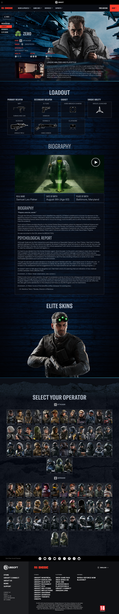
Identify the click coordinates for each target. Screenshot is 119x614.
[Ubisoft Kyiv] (44, 586)
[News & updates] (24, 8)
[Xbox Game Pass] (65, 578)
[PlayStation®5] (65, 584)
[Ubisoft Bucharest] (44, 584)
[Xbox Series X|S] (65, 580)
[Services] (49, 8)
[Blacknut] (87, 580)
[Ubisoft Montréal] (44, 578)
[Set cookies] (7, 600)
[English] (103, 568)
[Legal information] (15, 598)
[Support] (15, 586)
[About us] (15, 581)
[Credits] (44, 599)
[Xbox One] (65, 582)
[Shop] (114, 8)
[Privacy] (15, 594)
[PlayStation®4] (65, 586)
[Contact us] (15, 592)
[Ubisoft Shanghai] (44, 595)
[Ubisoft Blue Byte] (44, 582)
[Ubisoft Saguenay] (44, 592)
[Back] (7, 16)
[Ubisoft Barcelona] (44, 580)
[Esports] (59, 8)
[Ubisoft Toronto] (44, 597)
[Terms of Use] (15, 596)
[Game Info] (37, 8)
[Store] (15, 575)
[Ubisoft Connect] (15, 578)
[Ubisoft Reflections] (44, 590)
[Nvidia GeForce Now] (87, 578)
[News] (15, 583)
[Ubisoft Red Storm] (44, 588)
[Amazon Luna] (65, 590)
